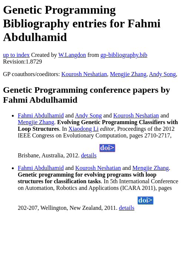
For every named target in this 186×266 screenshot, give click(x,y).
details (89, 155)
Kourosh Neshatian (84, 74)
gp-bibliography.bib (123, 55)
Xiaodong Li (84, 129)
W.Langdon (72, 55)
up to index (16, 55)
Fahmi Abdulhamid (41, 115)
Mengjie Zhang (128, 74)
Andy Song (162, 74)
